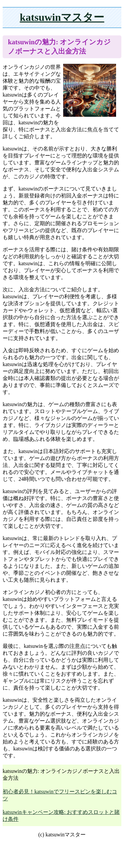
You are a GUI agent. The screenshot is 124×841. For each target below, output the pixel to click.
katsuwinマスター (62, 17)
